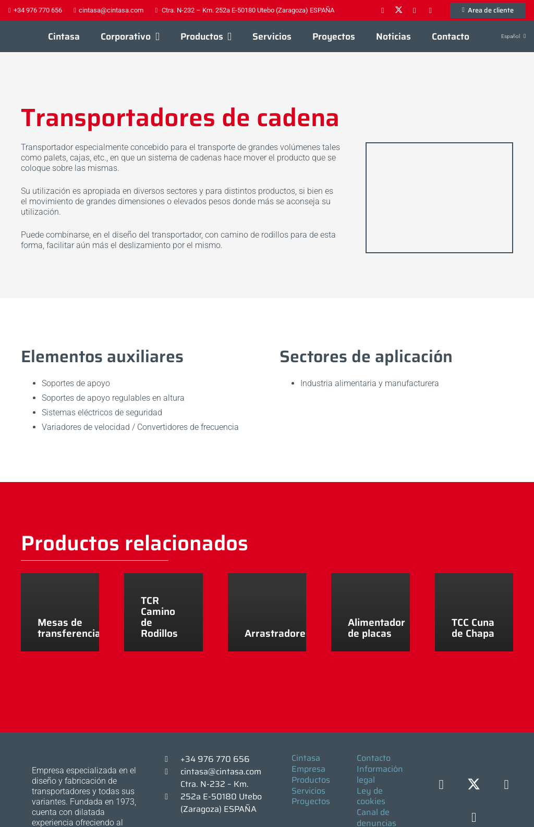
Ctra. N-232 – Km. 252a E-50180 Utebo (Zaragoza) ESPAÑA (221, 796)
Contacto (374, 757)
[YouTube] (430, 10)
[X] (398, 10)
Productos (311, 779)
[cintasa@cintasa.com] (171, 772)
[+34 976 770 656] (171, 759)
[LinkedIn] (414, 10)
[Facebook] (383, 10)
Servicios (308, 790)
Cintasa (306, 757)
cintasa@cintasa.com (220, 771)
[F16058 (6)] (439, 197)
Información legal (380, 774)
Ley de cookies (371, 796)
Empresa (308, 768)
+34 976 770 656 (215, 759)
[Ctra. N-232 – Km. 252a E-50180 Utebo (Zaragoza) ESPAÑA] (171, 797)
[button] (155, 36)
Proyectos (311, 801)
